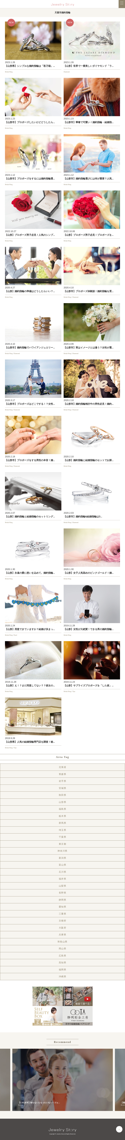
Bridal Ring (9, 72)
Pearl (15, 635)
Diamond (67, 72)
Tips (73, 691)
